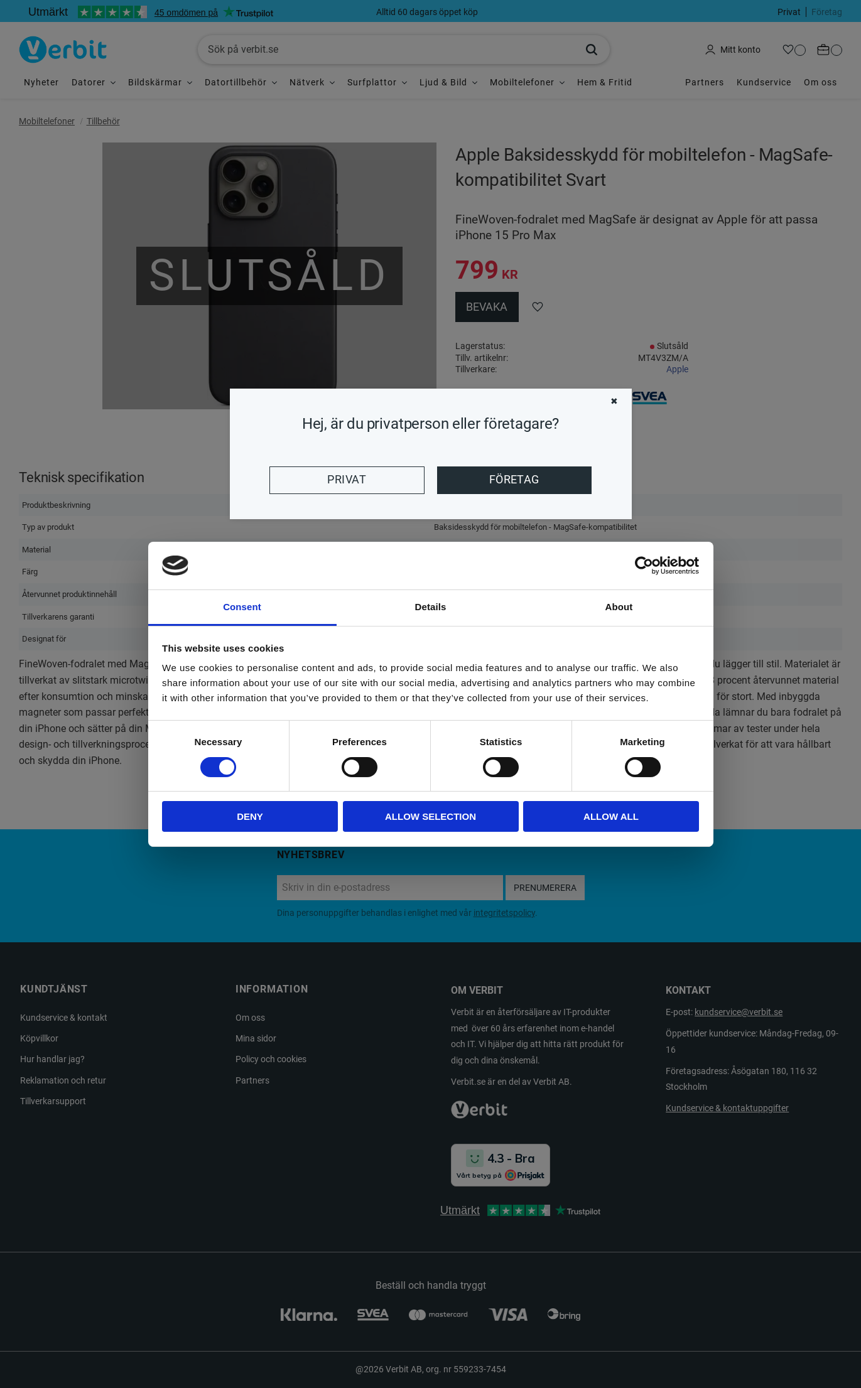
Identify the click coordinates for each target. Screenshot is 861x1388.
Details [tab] (431, 606)
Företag (514, 479)
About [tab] (619, 606)
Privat (346, 479)
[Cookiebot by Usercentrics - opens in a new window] (644, 565)
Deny (250, 816)
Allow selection (430, 816)
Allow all (611, 816)
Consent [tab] (242, 606)
